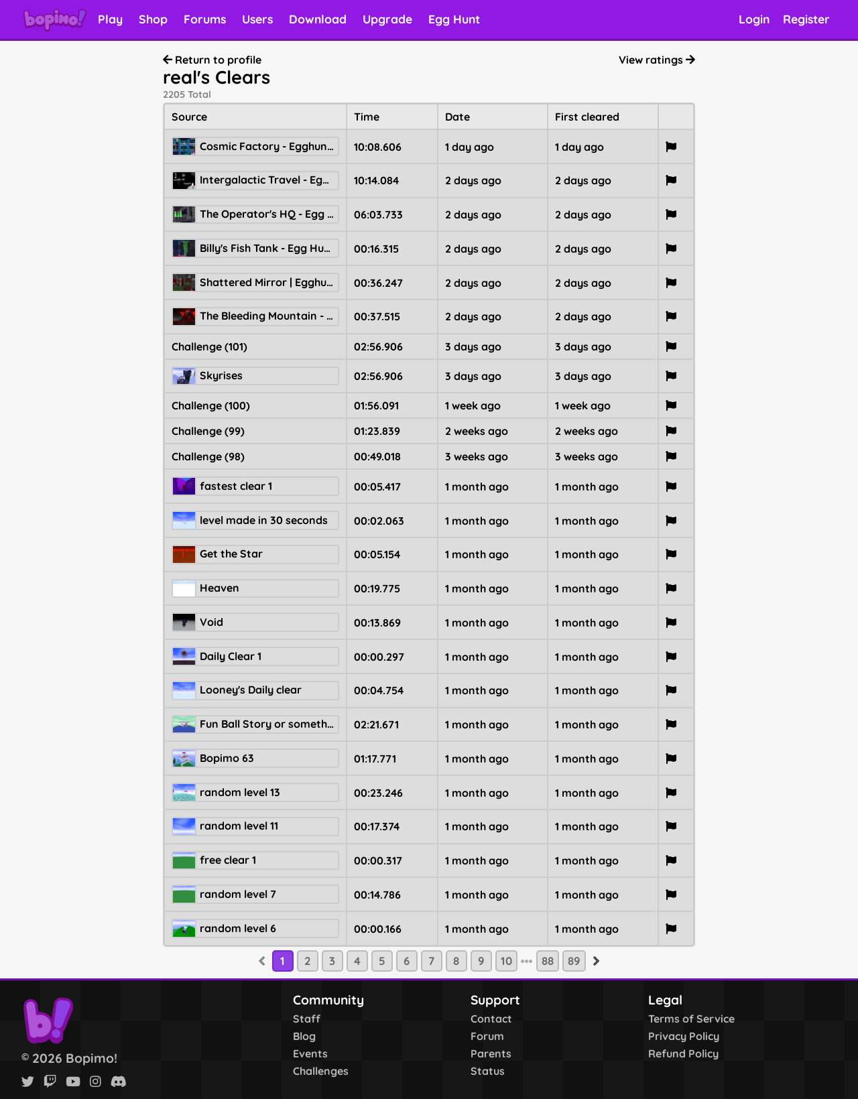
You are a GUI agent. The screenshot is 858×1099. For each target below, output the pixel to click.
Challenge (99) (208, 431)
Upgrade (387, 18)
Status (488, 1070)
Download (318, 18)
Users (257, 18)
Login (754, 18)
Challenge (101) (209, 346)
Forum (487, 1036)
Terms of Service (691, 1018)
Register (806, 18)
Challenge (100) (211, 405)
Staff (306, 1018)
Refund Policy (683, 1053)
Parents (491, 1053)
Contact (491, 1018)
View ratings (657, 59)
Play (110, 18)
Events (310, 1053)
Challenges (321, 1070)
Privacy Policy (683, 1036)
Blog (304, 1036)
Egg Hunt (454, 18)
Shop (153, 18)
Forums (205, 18)
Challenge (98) (208, 456)
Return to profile (212, 59)
